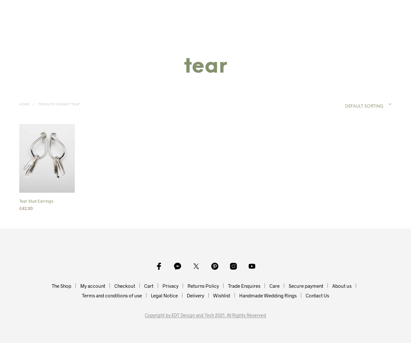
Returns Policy (203, 286)
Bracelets (214, 10)
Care (274, 286)
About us (342, 286)
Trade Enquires (244, 286)
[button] (358, 10)
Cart (148, 286)
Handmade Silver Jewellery (85, 17)
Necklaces (90, 10)
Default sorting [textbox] (364, 106)
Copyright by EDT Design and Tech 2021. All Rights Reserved (205, 315)
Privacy (170, 286)
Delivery (195, 295)
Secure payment (306, 286)
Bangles (181, 10)
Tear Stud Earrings (36, 201)
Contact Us (317, 295)
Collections (252, 10)
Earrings (125, 10)
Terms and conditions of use (112, 295)
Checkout (124, 286)
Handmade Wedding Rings (268, 295)
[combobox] (355, 104)
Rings (154, 10)
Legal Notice (164, 295)
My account (92, 286)
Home (59, 10)
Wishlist (221, 295)
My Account (296, 10)
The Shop (61, 286)
